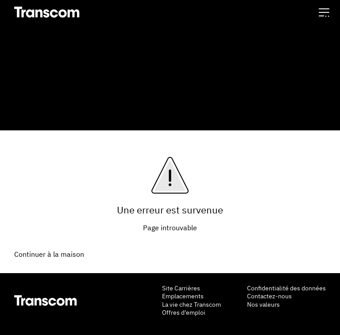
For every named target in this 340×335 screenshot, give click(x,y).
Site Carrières (181, 288)
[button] (324, 12)
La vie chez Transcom (191, 304)
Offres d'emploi (183, 312)
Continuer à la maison (49, 254)
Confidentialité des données (286, 288)
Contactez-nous (269, 296)
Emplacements (183, 296)
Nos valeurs (263, 304)
